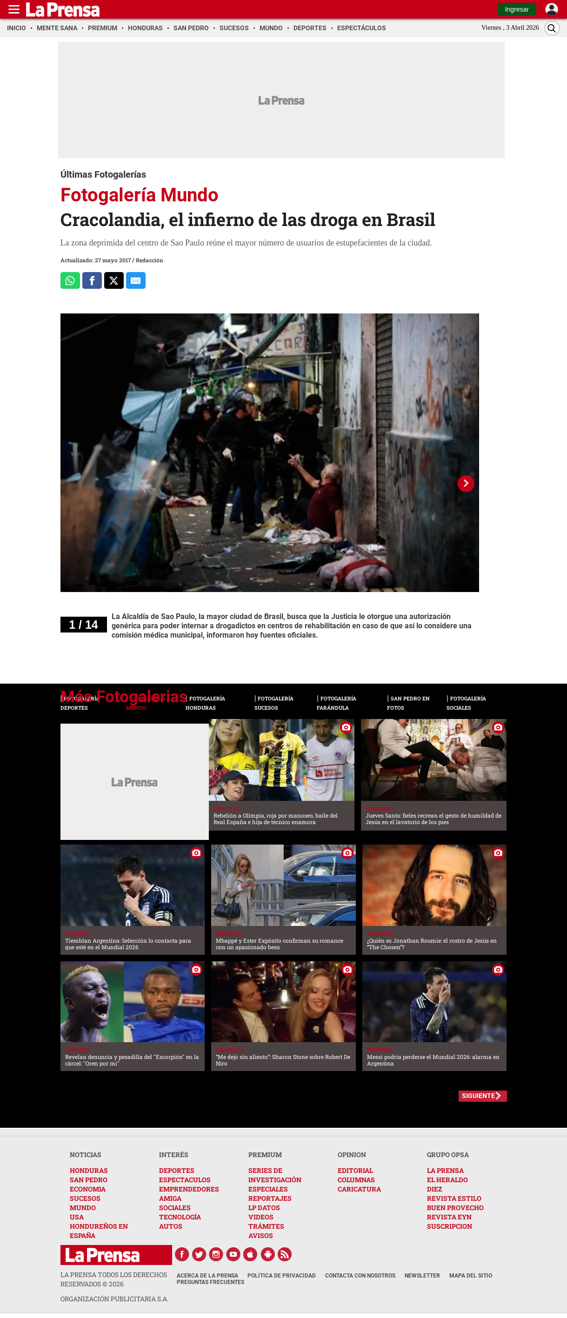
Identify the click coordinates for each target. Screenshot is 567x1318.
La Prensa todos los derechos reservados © (113, 1279)
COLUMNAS (356, 1179)
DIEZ (434, 1189)
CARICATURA (359, 1189)
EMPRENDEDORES (189, 1189)
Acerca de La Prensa (207, 1275)
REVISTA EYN (449, 1216)
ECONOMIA (88, 1189)
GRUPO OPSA (448, 1154)
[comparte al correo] (136, 280)
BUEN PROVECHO (455, 1207)
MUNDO (83, 1207)
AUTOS (170, 1226)
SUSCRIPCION (449, 1226)
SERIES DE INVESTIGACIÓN (274, 1175)
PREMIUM (265, 1154)
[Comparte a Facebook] (92, 280)
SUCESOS (85, 1198)
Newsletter (422, 1275)
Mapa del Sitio (470, 1275)
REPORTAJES (270, 1198)
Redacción (149, 260)
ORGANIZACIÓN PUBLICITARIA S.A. (114, 1298)
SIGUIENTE (478, 1095)
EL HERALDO (447, 1179)
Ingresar (517, 9)
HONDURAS (89, 1170)
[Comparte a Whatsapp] (70, 280)
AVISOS (260, 1235)
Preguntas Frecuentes (210, 1282)
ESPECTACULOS (185, 1179)
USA (77, 1216)
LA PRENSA (445, 1170)
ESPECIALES (268, 1189)
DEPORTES (176, 1170)
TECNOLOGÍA (180, 1216)
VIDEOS (260, 1216)
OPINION (352, 1154)
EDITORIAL (355, 1170)
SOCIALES (175, 1207)
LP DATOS (264, 1207)
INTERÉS (173, 1154)
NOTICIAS (85, 1154)
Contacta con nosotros (360, 1275)
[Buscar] (552, 28)
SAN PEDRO (88, 1179)
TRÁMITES (266, 1226)
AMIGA (170, 1198)
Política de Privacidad (281, 1275)
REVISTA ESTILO (454, 1198)
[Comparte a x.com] (114, 280)
